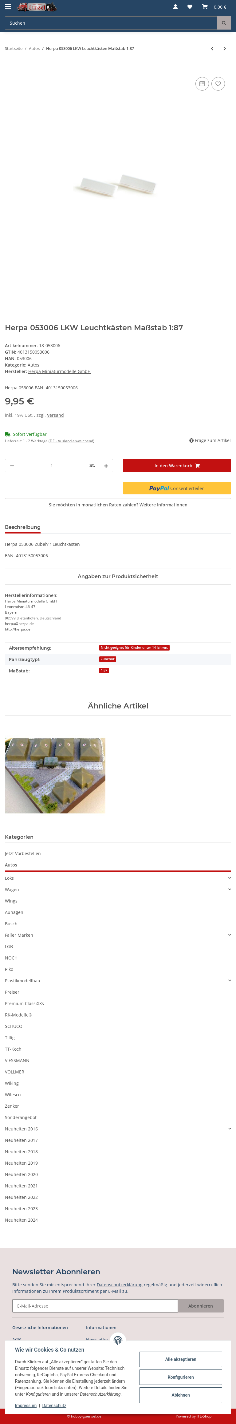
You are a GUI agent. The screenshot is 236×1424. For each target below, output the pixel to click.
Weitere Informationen (163, 505)
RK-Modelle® (18, 1015)
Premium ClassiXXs (24, 1003)
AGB (16, 1339)
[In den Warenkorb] (10, 68)
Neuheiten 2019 (21, 1163)
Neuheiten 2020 (21, 1174)
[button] (175, 7)
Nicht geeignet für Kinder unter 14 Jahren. (134, 647)
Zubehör (108, 659)
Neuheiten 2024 (21, 1220)
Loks (9, 878)
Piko (9, 969)
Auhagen (14, 912)
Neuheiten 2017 (21, 1140)
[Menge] (51, 465)
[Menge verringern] (12, 465)
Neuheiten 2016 (21, 1129)
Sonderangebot (21, 1117)
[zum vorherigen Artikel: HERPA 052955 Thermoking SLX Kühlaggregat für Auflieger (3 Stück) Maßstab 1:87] (212, 48)
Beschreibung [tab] (23, 527)
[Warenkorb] (214, 7)
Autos (33, 365)
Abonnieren (200, 1306)
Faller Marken (19, 935)
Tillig (10, 1038)
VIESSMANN (17, 1060)
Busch (11, 924)
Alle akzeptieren (180, 1359)
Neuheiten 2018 (21, 1151)
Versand (55, 415)
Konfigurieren (180, 1377)
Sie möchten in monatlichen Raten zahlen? (118, 505)
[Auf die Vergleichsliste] (202, 84)
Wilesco (13, 1094)
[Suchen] (111, 23)
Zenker (12, 1106)
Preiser (12, 992)
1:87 (104, 670)
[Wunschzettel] (190, 7)
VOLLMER (14, 1072)
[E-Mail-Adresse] (95, 1305)
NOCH (11, 958)
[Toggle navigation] (8, 4)
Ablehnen (180, 1395)
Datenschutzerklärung (120, 1285)
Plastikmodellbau (22, 981)
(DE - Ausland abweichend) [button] (71, 441)
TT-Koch (13, 1049)
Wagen (12, 889)
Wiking (12, 1083)
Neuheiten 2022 (21, 1197)
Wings (11, 901)
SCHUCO (13, 1026)
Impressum (26, 1405)
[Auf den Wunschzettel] (218, 84)
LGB (9, 946)
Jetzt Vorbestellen (23, 853)
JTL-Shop (204, 1416)
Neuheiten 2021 (21, 1186)
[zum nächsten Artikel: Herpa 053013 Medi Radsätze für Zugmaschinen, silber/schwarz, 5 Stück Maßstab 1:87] (224, 48)
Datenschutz (54, 1405)
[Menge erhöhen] (106, 465)
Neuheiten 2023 (21, 1208)
